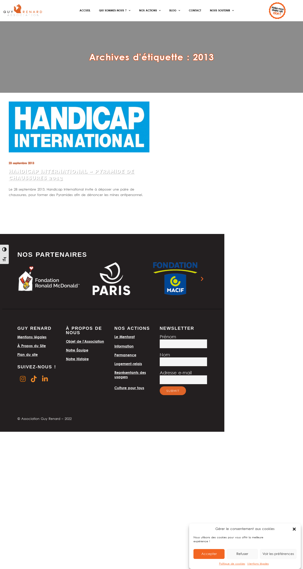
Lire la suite (17, 206)
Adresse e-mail (176, 373)
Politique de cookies (232, 564)
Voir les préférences (278, 554)
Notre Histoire (77, 359)
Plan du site (27, 354)
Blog (174, 10)
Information (124, 346)
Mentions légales (258, 564)
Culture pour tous (129, 388)
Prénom (168, 337)
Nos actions (150, 10)
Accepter (209, 554)
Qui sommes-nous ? (114, 10)
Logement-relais (128, 364)
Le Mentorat (124, 337)
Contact (195, 10)
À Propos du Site (31, 346)
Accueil (85, 10)
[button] (294, 529)
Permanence (125, 355)
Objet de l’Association (85, 341)
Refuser (242, 554)
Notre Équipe (77, 350)
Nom (165, 355)
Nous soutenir (222, 10)
